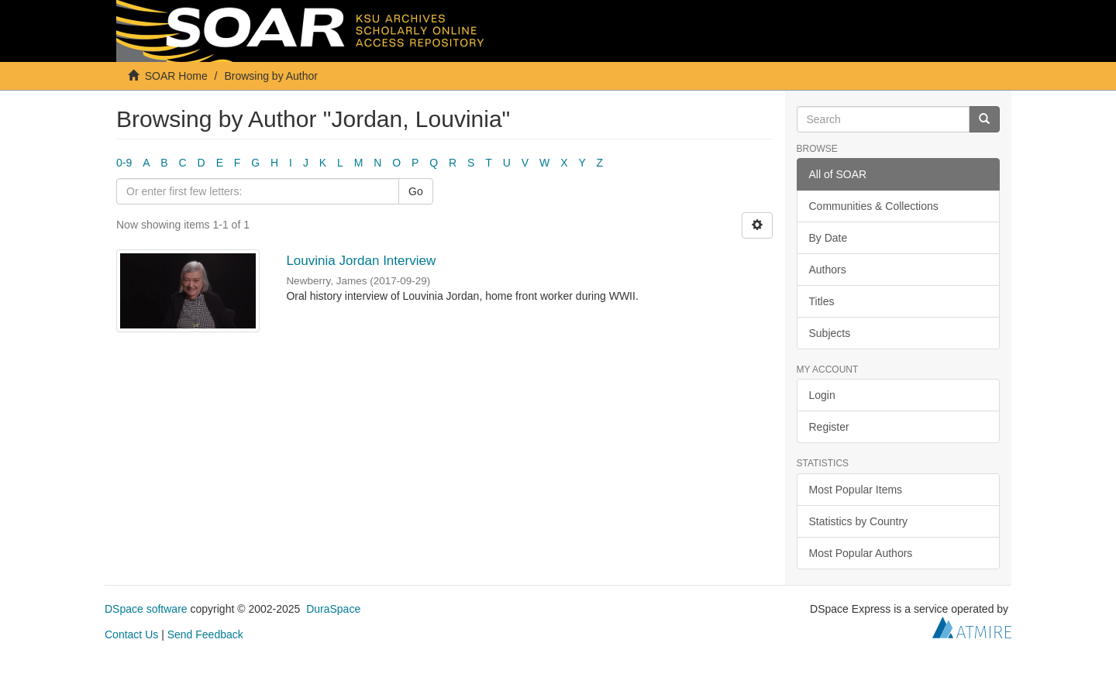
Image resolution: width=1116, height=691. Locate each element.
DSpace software (146, 609)
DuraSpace (333, 609)
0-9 (124, 162)
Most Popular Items (856, 489)
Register (829, 427)
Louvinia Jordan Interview (361, 260)
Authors (827, 269)
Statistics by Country (858, 521)
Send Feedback (205, 634)
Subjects (830, 333)
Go (415, 191)
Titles (822, 301)
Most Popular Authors (861, 553)
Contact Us (131, 634)
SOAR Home (176, 76)
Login (822, 395)
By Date (828, 238)
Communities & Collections (874, 206)
